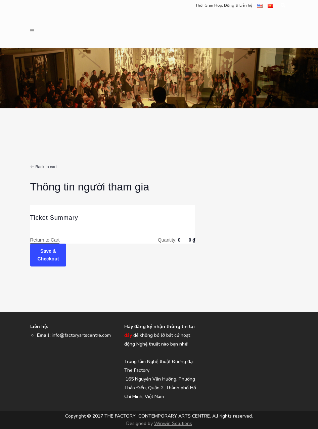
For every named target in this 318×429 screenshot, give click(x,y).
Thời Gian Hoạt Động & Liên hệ (223, 5)
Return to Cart (45, 240)
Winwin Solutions (173, 423)
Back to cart (46, 167)
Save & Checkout (48, 254)
